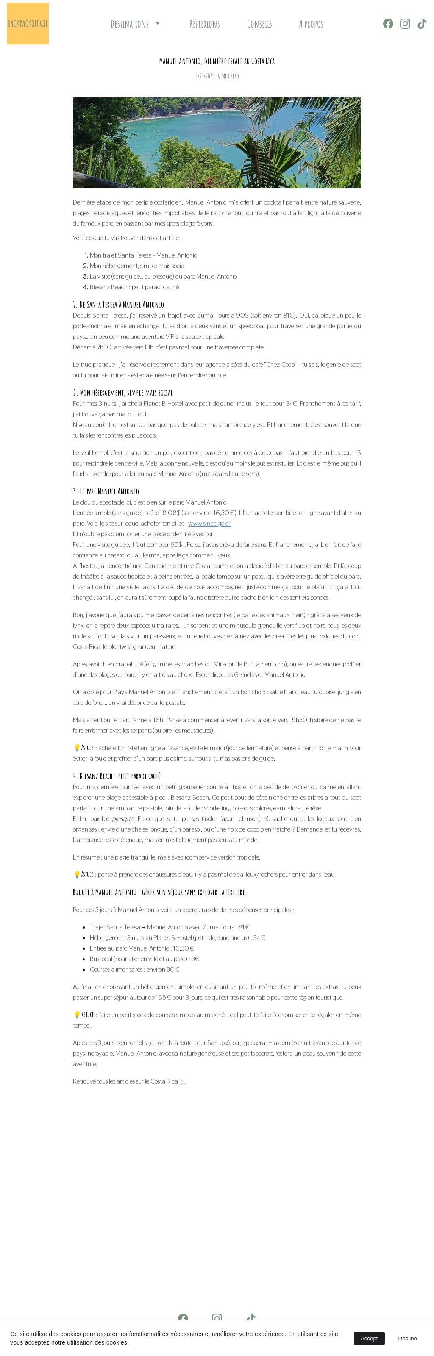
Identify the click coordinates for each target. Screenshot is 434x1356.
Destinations (130, 23)
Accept (369, 1338)
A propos (311, 23)
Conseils (259, 23)
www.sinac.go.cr (209, 572)
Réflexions (205, 23)
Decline (407, 1338)
